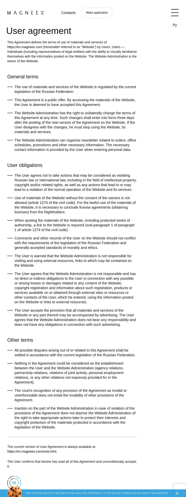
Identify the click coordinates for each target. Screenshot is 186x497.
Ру (175, 25)
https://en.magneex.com (24, 47)
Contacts (68, 13)
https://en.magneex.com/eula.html (31, 451)
